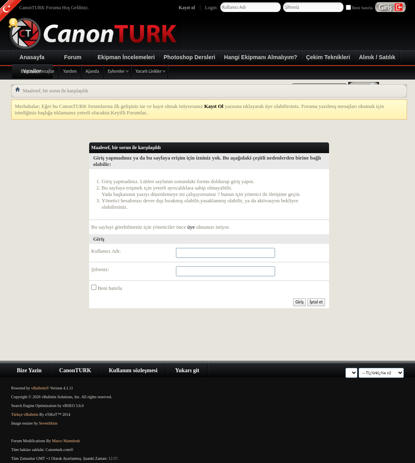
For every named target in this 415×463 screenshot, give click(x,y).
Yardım (69, 71)
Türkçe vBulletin (24, 414)
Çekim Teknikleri (328, 57)
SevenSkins (48, 423)
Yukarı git (187, 370)
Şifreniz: (100, 269)
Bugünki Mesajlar (37, 71)
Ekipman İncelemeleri (126, 57)
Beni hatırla (359, 7)
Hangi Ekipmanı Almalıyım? (260, 57)
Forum (73, 57)
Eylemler (116, 71)
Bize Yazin (29, 370)
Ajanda (92, 71)
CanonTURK (75, 370)
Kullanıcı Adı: (106, 251)
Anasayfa (32, 57)
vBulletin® (40, 388)
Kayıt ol (187, 7)
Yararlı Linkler (149, 71)
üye (191, 227)
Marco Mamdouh (66, 441)
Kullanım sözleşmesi (133, 370)
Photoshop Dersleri (189, 57)
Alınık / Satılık (377, 57)
